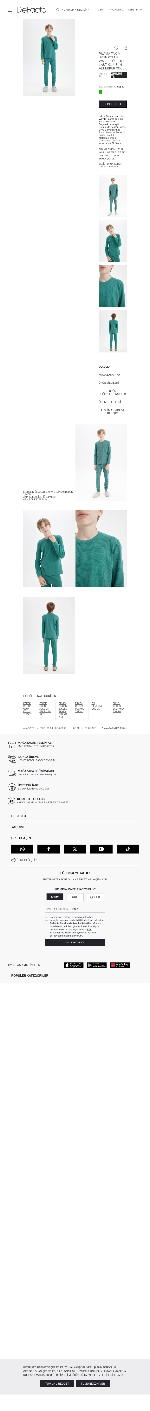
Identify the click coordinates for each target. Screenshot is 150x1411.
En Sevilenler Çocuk (98, 706)
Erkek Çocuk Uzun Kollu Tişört (27, 709)
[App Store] (74, 965)
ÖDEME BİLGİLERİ (110, 401)
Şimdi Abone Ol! (75, 942)
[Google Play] (97, 965)
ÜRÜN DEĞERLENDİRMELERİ (113, 392)
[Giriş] (101, 9)
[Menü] (10, 9)
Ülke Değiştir (26, 860)
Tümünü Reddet (57, 1383)
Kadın (55, 896)
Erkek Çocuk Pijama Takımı (79, 707)
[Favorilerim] (116, 9)
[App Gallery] (120, 965)
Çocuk (95, 897)
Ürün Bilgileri (109, 382)
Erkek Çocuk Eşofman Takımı (119, 707)
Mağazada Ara (109, 374)
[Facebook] (48, 849)
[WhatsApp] (22, 849)
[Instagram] (101, 849)
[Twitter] (75, 849)
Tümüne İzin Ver (93, 1383)
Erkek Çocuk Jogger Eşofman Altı (45, 709)
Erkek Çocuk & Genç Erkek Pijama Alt (63, 710)
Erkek (75, 897)
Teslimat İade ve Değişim (113, 412)
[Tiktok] (128, 849)
